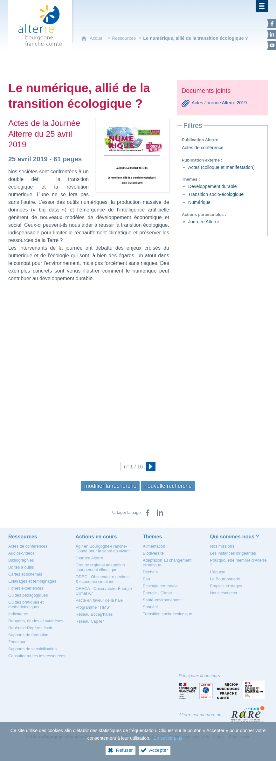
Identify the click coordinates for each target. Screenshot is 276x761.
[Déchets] (150, 572)
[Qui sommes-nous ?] (234, 536)
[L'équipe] (217, 572)
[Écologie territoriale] (160, 586)
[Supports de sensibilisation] (32, 649)
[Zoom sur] (16, 642)
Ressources (124, 38)
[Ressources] (22, 536)
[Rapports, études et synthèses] (35, 621)
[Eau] (146, 579)
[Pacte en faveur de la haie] (99, 600)
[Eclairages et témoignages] (32, 581)
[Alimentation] (154, 546)
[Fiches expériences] (25, 588)
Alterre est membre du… (202, 714)
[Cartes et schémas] (25, 574)
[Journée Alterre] (89, 558)
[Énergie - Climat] (157, 593)
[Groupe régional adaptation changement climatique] (100, 567)
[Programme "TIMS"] (93, 607)
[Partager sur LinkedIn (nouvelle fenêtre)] (160, 512)
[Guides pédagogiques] (28, 595)
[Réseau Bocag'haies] (94, 614)
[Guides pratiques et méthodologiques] (26, 604)
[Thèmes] (152, 536)
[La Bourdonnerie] (225, 579)
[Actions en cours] (96, 536)
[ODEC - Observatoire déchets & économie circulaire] (103, 579)
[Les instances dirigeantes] (233, 553)
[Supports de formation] (28, 635)
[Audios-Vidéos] (21, 553)
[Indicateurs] (18, 614)
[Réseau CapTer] (90, 621)
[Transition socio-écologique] (167, 614)
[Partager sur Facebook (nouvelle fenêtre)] (147, 512)
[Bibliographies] (21, 560)
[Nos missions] (222, 546)
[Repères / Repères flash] (30, 628)
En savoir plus (168, 738)
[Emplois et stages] (226, 586)
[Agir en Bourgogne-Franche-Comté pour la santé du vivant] (103, 548)
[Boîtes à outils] (21, 567)
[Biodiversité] (153, 553)
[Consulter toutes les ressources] (36, 656)
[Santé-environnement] (162, 600)
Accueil (97, 38)
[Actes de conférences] (27, 546)
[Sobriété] (150, 607)
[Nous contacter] (224, 593)
